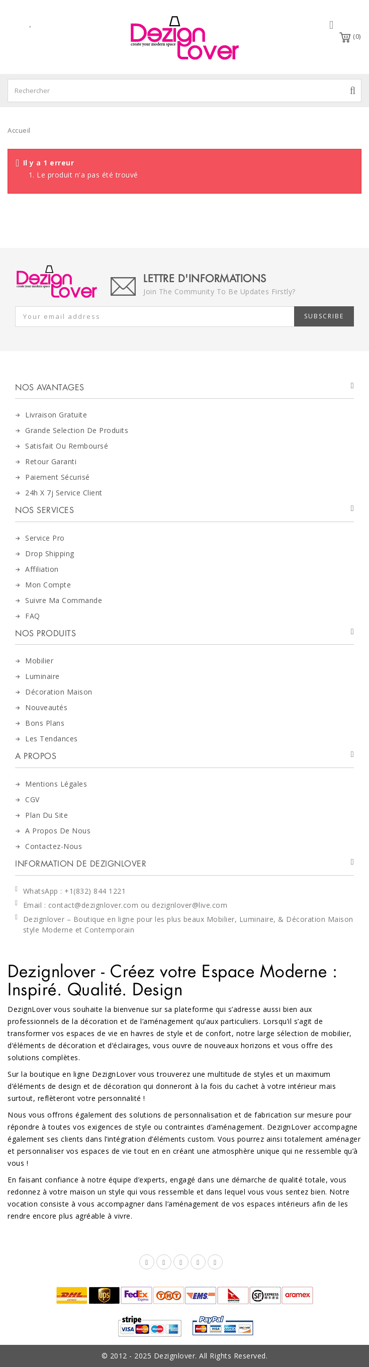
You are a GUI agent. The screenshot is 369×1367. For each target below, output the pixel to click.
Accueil (19, 130)
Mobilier (39, 660)
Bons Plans (44, 723)
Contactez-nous (53, 846)
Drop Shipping (49, 553)
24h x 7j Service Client (64, 492)
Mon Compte (48, 584)
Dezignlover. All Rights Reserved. (211, 1355)
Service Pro (45, 538)
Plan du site (46, 815)
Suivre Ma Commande (63, 600)
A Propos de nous (57, 830)
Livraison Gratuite (56, 414)
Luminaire (42, 676)
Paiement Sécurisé (57, 477)
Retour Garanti (50, 461)
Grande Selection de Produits (76, 430)
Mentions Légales (56, 784)
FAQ (32, 616)
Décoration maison (59, 692)
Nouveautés (46, 707)
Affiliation (42, 569)
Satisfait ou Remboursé (66, 446)
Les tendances (51, 738)
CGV (32, 799)
